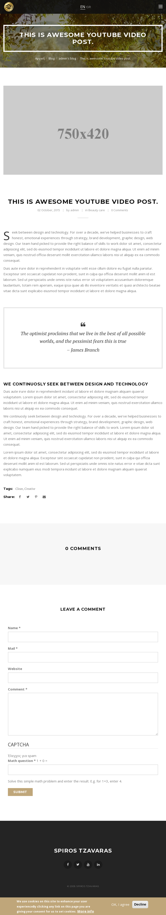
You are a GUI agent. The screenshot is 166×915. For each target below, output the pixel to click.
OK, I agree (120, 904)
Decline (140, 904)
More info (85, 911)
